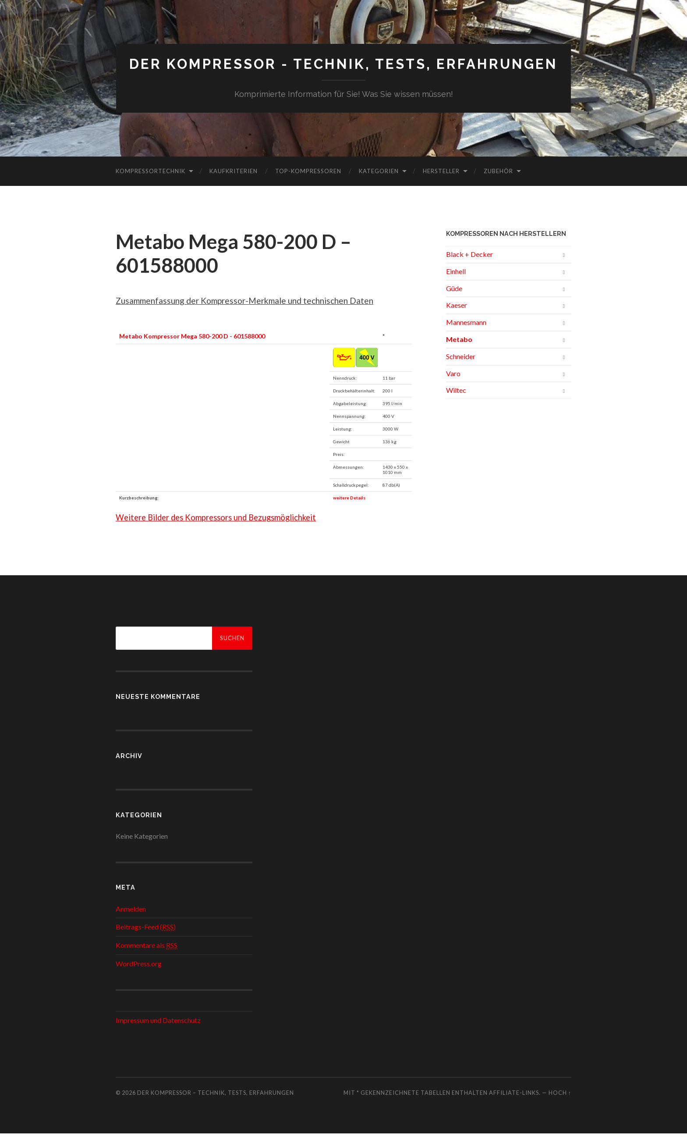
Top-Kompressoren (308, 184)
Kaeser (456, 318)
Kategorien (379, 184)
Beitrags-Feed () (146, 940)
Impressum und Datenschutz (158, 1033)
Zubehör (498, 184)
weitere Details (349, 510)
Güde (454, 301)
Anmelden (131, 922)
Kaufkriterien (233, 184)
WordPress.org (139, 977)
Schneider (460, 370)
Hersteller (441, 184)
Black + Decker (469, 268)
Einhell (456, 285)
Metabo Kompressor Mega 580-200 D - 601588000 (192, 349)
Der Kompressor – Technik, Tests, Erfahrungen (215, 1106)
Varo (453, 386)
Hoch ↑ (560, 1106)
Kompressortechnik (150, 184)
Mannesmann (466, 335)
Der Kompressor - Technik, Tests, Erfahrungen (343, 71)
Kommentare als (146, 959)
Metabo (459, 353)
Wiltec (456, 403)
